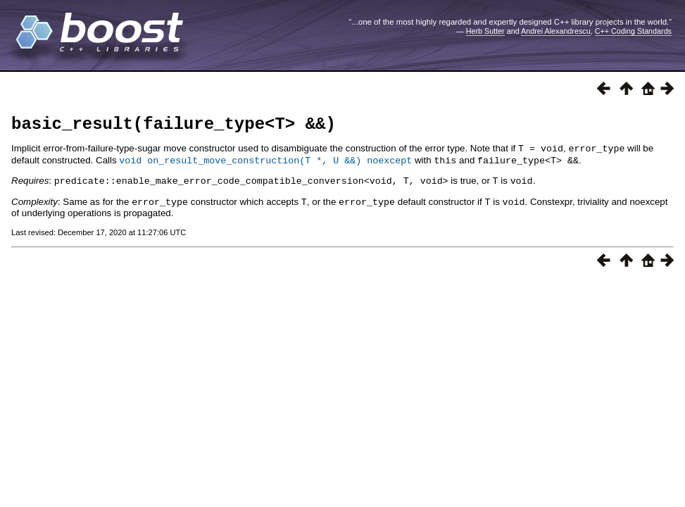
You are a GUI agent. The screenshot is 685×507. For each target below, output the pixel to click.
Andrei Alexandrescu (556, 31)
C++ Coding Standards (633, 31)
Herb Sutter (485, 31)
